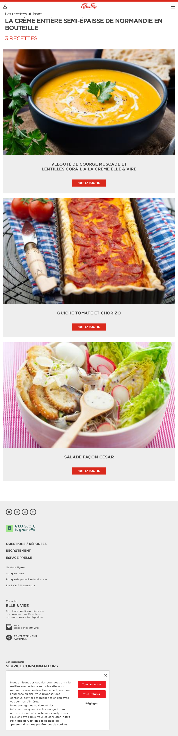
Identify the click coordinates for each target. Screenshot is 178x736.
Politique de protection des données (26, 579)
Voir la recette (89, 182)
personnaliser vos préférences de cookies (39, 724)
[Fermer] (105, 675)
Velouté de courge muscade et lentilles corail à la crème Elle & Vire (89, 166)
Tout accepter (91, 684)
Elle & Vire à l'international (20, 585)
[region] (58, 700)
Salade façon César (89, 457)
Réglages (91, 703)
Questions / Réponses (26, 544)
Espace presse (19, 558)
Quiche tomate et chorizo (89, 313)
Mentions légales (15, 567)
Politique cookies (15, 573)
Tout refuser (91, 694)
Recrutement (18, 551)
